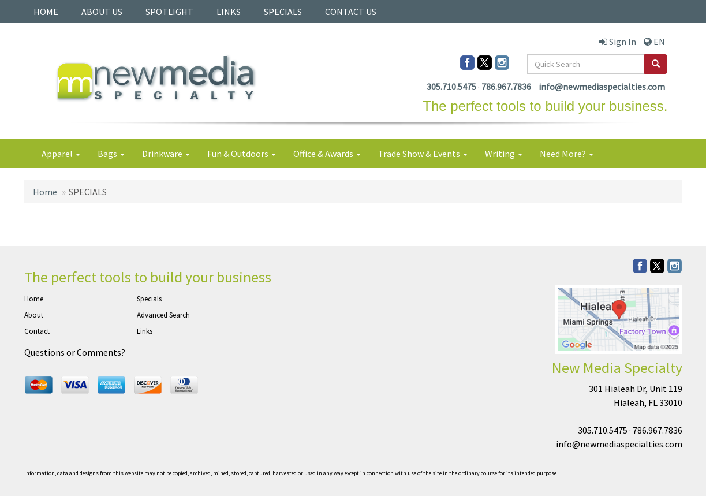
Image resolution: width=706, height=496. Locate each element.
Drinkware (166, 153)
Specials (149, 299)
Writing (503, 153)
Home (45, 191)
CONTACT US (350, 11)
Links (144, 331)
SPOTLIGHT (169, 11)
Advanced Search (163, 315)
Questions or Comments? (74, 352)
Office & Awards (327, 153)
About (33, 315)
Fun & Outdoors (241, 153)
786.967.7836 (506, 86)
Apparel (61, 153)
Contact (37, 331)
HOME (45, 11)
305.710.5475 (451, 86)
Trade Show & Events (423, 153)
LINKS (228, 11)
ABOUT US (101, 11)
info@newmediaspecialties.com (602, 86)
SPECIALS (283, 11)
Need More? (566, 153)
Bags (111, 153)
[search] (655, 64)
